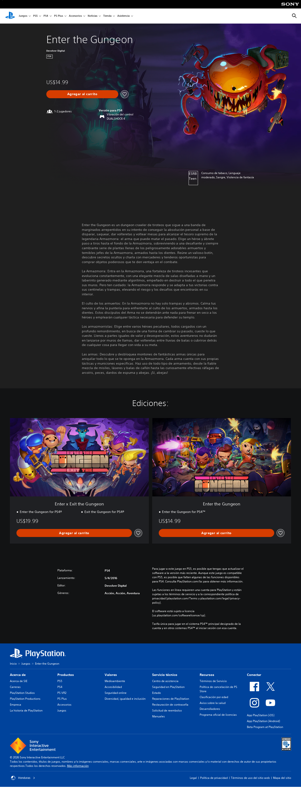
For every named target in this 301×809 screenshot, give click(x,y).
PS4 (46, 16)
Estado (156, 693)
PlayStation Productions (25, 699)
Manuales (158, 716)
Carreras (15, 687)
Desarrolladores (210, 709)
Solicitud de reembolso (167, 710)
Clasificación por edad (214, 697)
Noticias (92, 16)
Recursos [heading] (207, 675)
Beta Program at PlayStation (265, 727)
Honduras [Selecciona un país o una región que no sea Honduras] (23, 778)
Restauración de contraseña (170, 705)
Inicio (13, 664)
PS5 (35, 16)
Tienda (107, 16)
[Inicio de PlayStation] (10, 16)
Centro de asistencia (165, 681)
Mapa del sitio (282, 778)
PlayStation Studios (22, 693)
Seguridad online (116, 693)
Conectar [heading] (254, 675)
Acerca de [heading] (18, 675)
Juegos (23, 16)
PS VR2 (61, 693)
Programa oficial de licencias (218, 715)
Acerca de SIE (18, 681)
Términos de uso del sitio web (250, 778)
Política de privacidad (214, 778)
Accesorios (75, 16)
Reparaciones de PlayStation (170, 699)
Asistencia (123, 16)
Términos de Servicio (213, 681)
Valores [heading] (111, 675)
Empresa (15, 705)
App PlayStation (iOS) (260, 715)
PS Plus (58, 16)
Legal (193, 778)
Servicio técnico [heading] (164, 675)
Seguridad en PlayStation (168, 687)
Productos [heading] (65, 675)
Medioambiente (115, 681)
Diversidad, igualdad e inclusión (125, 699)
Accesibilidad (113, 687)
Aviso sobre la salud (213, 703)
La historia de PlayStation (26, 710)
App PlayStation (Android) (263, 721)
